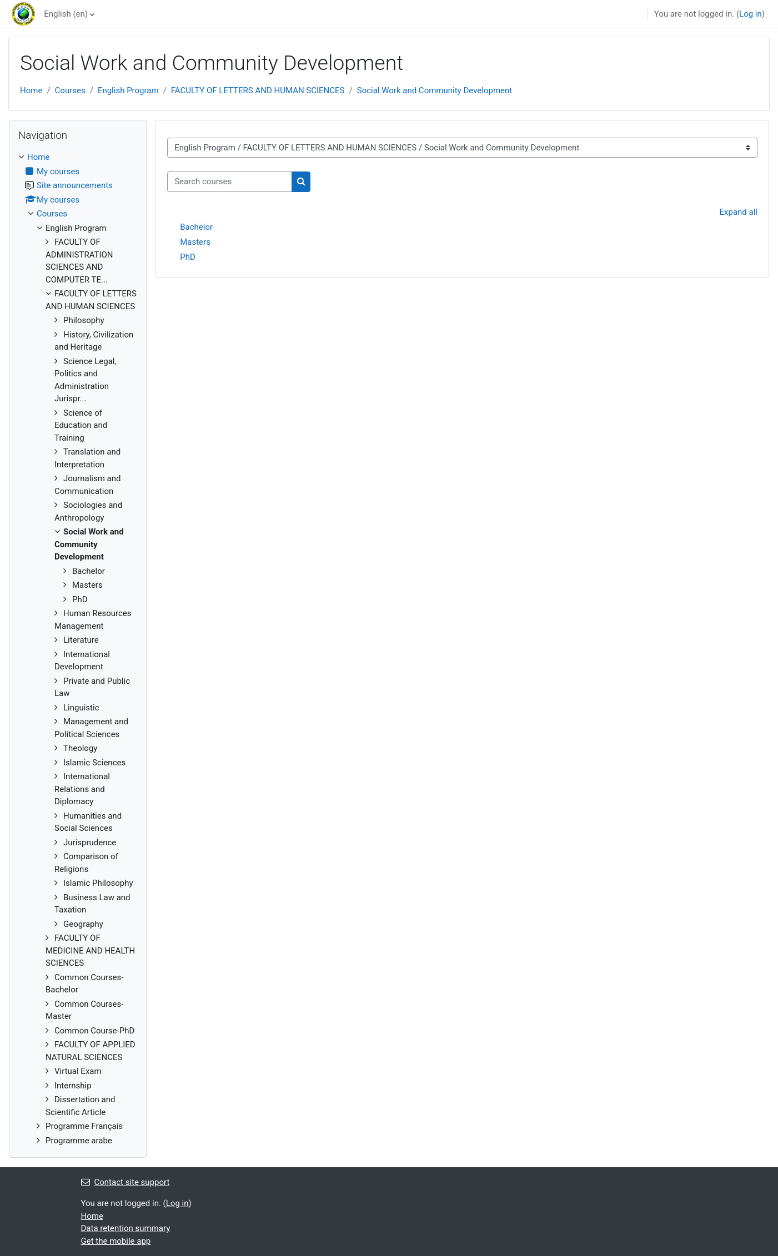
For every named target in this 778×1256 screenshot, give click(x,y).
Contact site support (125, 1182)
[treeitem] (77, 649)
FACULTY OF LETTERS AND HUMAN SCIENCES (258, 90)
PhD (187, 257)
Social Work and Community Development (434, 90)
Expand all (738, 212)
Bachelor (196, 227)
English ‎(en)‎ (66, 14)
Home (31, 90)
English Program (128, 90)
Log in (750, 14)
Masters (195, 242)
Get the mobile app (116, 1241)
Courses (70, 90)
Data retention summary (125, 1228)
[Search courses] (229, 181)
